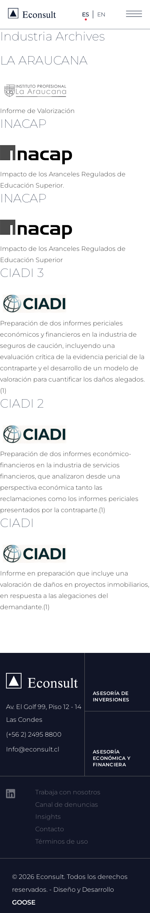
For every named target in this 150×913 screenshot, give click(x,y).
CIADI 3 (22, 272)
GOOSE (24, 902)
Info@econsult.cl (32, 749)
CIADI (17, 522)
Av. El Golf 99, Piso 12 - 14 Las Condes (43, 713)
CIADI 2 (22, 403)
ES (85, 14)
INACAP (23, 123)
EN (101, 14)
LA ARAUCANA (44, 60)
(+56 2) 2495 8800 (34, 734)
